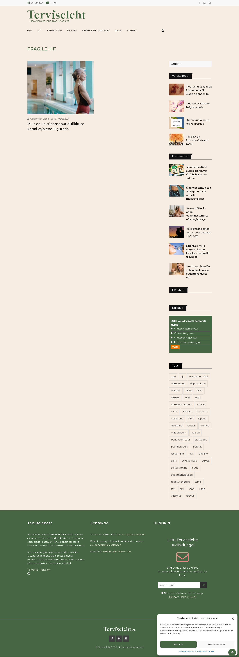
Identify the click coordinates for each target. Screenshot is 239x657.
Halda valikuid (216, 644)
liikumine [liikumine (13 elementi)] (176, 425)
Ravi (29, 30)
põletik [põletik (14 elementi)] (197, 446)
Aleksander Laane (39, 118)
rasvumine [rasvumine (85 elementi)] (177, 453)
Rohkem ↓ (132, 30)
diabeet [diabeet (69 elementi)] (176, 390)
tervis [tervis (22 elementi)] (198, 481)
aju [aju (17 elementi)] (182, 376)
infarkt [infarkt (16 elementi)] (201, 404)
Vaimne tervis (54, 30)
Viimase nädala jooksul (186, 328)
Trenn (118, 30)
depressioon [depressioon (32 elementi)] (198, 383)
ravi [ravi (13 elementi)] (191, 453)
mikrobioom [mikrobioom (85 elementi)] (179, 432)
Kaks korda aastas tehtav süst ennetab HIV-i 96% (198, 232)
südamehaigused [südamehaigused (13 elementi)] (182, 474)
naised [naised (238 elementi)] (195, 432)
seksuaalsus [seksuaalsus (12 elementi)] (189, 460)
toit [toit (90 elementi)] (173, 488)
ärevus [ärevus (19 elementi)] (190, 495)
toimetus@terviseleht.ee (131, 534)
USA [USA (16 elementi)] (191, 488)
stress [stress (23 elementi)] (205, 460)
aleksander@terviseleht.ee (105, 544)
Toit (39, 30)
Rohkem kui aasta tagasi (187, 342)
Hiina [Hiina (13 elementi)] (198, 397)
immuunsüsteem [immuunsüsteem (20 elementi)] (181, 404)
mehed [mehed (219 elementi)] (204, 425)
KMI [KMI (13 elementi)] (190, 418)
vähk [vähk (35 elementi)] (202, 488)
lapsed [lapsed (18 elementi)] (202, 418)
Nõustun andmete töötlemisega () (182, 595)
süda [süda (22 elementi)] (195, 467)
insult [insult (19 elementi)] (174, 411)
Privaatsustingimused (204, 651)
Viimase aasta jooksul (185, 337)
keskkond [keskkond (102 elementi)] (177, 418)
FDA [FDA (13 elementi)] (187, 397)
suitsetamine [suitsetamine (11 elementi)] (179, 467)
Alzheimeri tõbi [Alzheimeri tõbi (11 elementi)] (198, 376)
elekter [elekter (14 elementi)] (175, 397)
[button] (232, 618)
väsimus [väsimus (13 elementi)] (176, 495)
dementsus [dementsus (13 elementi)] (178, 383)
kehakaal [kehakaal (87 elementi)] (202, 411)
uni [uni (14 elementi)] (182, 488)
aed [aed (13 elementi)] (173, 376)
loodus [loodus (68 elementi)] (191, 425)
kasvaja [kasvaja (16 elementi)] (187, 411)
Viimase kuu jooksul (184, 333)
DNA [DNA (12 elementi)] (200, 390)
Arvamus (72, 30)
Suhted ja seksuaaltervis (95, 30)
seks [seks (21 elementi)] (174, 460)
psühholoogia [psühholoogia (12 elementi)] (179, 446)
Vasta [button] (175, 347)
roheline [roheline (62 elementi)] (203, 453)
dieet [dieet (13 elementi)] (188, 390)
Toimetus (32, 569)
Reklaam (45, 569)
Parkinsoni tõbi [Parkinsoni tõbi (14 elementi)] (180, 439)
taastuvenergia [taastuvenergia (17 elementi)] (180, 481)
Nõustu (178, 644)
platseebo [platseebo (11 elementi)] (201, 439)
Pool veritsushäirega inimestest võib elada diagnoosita (199, 90)
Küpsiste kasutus (186, 651)
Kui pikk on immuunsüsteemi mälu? (197, 140)
